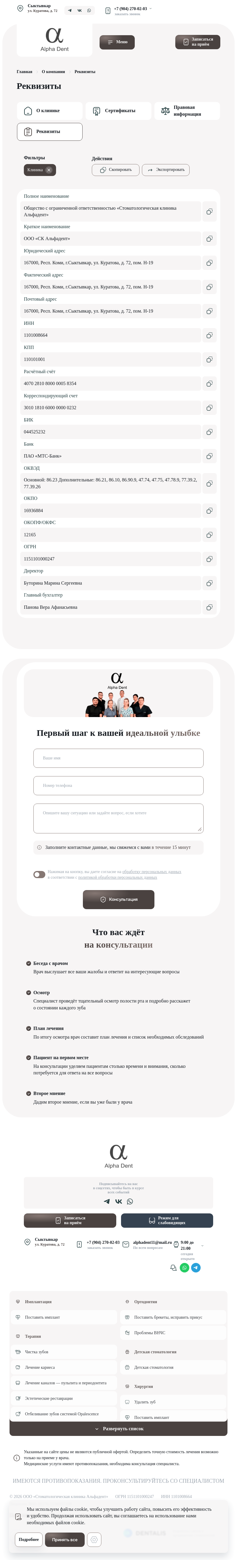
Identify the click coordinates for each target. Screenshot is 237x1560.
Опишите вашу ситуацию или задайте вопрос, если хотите (94, 813)
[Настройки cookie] (94, 1540)
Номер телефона (57, 785)
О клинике (48, 110)
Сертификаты (120, 110)
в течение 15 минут (171, 847)
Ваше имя (52, 758)
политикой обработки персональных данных (117, 877)
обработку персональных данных (152, 871)
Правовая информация (187, 110)
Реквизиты (48, 131)
